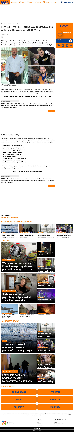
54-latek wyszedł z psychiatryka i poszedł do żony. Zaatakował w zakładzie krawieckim (18, 296)
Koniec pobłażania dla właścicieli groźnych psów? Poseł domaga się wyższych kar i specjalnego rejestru (45, 366)
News (4, 23)
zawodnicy (3, 217)
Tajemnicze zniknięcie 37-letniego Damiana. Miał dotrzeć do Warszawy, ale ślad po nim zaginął (46, 285)
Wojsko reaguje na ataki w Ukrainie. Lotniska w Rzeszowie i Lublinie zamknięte (9, 316)
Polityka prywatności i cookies (59, 423)
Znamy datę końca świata (46, 314)
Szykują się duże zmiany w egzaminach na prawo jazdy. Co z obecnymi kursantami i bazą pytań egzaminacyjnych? (46, 381)
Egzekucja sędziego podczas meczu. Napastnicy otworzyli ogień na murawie (28, 235)
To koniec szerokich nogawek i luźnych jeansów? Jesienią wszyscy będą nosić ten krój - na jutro (9, 235)
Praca (38, 422)
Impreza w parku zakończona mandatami (46, 300)
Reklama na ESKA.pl (40, 423)
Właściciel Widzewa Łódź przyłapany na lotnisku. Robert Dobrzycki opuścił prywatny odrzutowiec (64, 235)
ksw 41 (13, 217)
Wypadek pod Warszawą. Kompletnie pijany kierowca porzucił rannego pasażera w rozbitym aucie (18, 265)
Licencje (55, 422)
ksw (16, 217)
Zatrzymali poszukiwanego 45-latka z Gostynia (28, 315)
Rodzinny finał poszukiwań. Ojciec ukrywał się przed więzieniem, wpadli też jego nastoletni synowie (46, 270)
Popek (8, 217)
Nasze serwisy (37, 428)
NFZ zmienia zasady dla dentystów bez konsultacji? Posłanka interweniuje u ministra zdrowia (46, 235)
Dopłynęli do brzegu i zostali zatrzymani (46, 253)
